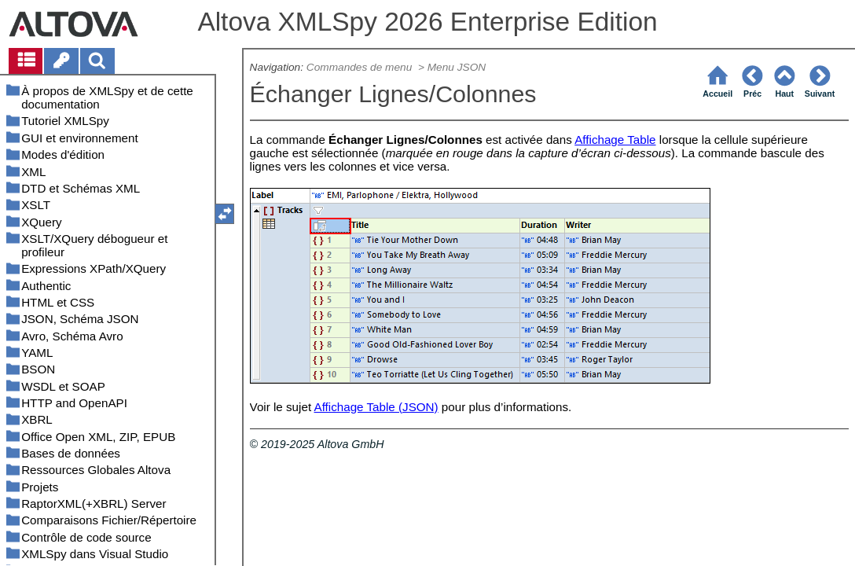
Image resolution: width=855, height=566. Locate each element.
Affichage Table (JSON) (376, 406)
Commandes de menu (360, 67)
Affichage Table (614, 139)
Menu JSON (457, 67)
